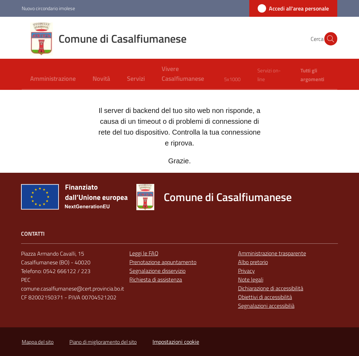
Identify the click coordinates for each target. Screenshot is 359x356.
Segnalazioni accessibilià (266, 305)
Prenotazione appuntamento (162, 262)
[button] (328, 38)
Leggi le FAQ (143, 253)
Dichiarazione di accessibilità (270, 288)
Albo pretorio (253, 262)
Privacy (246, 270)
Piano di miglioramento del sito (103, 342)
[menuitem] (53, 79)
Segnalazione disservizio (157, 270)
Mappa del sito (38, 342)
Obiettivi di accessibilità (265, 297)
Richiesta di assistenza (155, 279)
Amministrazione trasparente (272, 253)
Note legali (250, 279)
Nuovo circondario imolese (48, 8)
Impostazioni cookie (176, 341)
